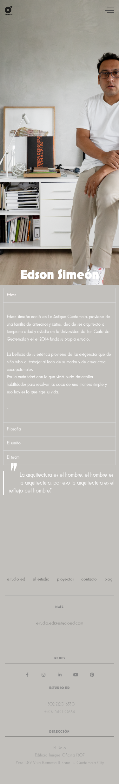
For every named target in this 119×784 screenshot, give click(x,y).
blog (108, 579)
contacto (89, 579)
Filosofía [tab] (14, 429)
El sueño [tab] (14, 443)
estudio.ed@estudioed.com (59, 623)
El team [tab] (13, 457)
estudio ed (16, 579)
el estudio (41, 579)
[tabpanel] (59, 362)
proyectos (65, 579)
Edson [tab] (11, 295)
